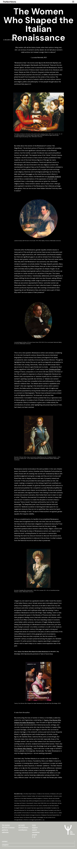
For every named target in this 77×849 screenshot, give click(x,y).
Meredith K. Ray (9, 40)
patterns (5, 830)
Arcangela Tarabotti (54, 176)
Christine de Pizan (55, 369)
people (34, 835)
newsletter (36, 832)
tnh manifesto (23, 828)
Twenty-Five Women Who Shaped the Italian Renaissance (33, 651)
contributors (22, 830)
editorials (5, 832)
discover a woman (8, 828)
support (35, 828)
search (34, 830)
